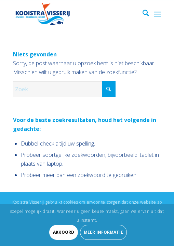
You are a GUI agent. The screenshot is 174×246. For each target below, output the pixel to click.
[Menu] (157, 14)
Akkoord (63, 232)
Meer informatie (103, 232)
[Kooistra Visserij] (72, 14)
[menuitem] (142, 14)
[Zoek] (142, 14)
